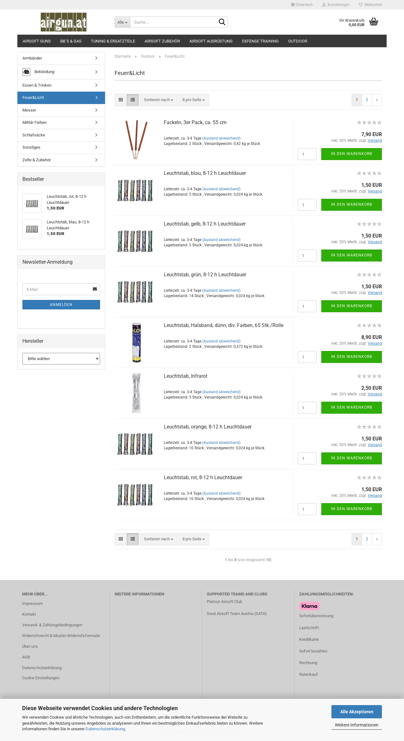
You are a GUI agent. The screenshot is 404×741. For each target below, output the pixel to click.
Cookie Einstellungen (40, 677)
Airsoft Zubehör (162, 41)
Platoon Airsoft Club (224, 601)
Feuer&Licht (33, 97)
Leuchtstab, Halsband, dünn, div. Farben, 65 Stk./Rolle (223, 325)
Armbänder (32, 58)
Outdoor (297, 41)
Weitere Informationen (356, 724)
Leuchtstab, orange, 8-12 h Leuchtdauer (208, 427)
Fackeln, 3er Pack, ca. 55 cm (195, 122)
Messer (29, 110)
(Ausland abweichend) (221, 138)
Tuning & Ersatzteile (113, 41)
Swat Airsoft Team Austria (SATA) (237, 613)
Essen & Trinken (36, 85)
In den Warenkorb (351, 154)
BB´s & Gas (70, 41)
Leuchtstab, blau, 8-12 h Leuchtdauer (205, 173)
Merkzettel (370, 5)
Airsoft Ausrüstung (211, 41)
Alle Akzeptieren (356, 711)
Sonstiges (31, 147)
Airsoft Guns (37, 41)
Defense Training (260, 41)
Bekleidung (38, 72)
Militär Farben (34, 122)
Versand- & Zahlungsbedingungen (52, 625)
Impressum (32, 603)
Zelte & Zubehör (36, 160)
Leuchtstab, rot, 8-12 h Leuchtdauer (203, 477)
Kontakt (29, 614)
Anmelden (61, 304)
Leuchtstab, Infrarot (185, 376)
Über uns (30, 646)
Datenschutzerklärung (105, 729)
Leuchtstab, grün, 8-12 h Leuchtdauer (205, 275)
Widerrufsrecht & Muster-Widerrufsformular (61, 635)
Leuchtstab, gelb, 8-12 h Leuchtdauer (205, 224)
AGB (26, 657)
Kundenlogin (335, 5)
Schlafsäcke (33, 135)
